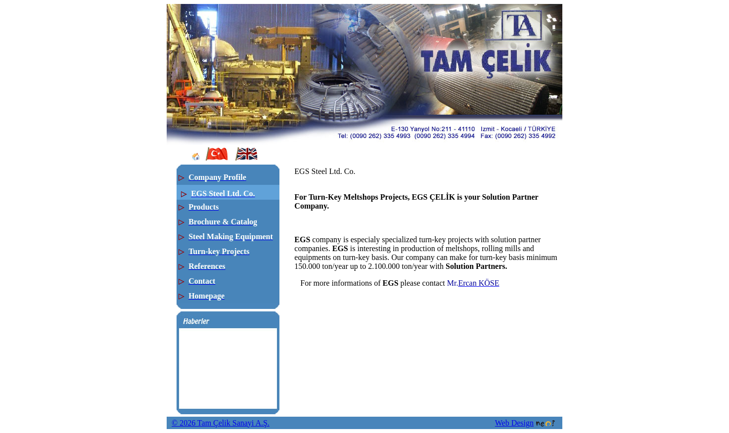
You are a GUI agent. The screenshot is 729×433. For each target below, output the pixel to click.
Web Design (525, 423)
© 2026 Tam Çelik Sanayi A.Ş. (221, 423)
